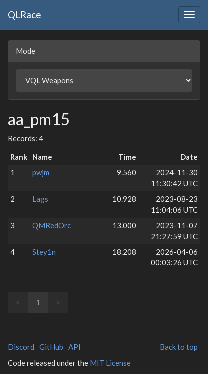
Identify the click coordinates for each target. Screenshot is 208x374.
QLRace (24, 14)
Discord (21, 347)
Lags (40, 199)
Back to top (179, 347)
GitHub (51, 347)
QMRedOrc (51, 225)
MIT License (110, 363)
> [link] (58, 302)
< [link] (18, 302)
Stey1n (44, 252)
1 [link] (38, 302)
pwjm (40, 172)
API (74, 347)
